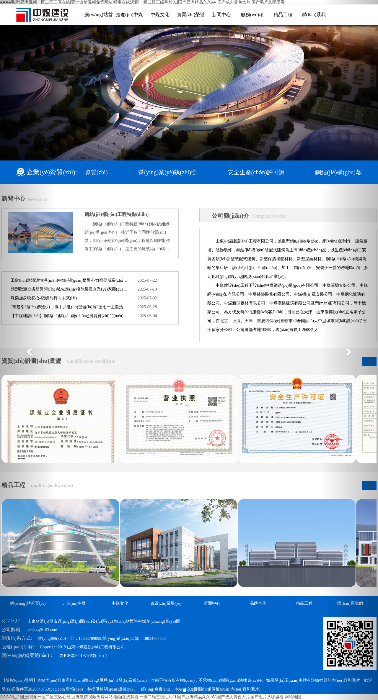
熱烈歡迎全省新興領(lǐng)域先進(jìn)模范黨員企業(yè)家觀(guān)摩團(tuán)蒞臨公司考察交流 (70, 289)
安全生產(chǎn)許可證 (262, 172)
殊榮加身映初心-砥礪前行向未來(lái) (44, 298)
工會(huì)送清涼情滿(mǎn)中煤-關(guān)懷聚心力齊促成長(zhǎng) (70, 280)
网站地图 (293, 697)
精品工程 (282, 14)
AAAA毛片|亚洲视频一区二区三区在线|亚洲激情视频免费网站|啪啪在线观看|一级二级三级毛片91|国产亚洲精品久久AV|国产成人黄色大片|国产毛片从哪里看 (142, 697)
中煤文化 (160, 14)
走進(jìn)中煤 (129, 14)
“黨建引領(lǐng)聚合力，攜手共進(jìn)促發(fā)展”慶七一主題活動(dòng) (70, 307)
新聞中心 (221, 14)
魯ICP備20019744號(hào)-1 (83, 655)
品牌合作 (258, 603)
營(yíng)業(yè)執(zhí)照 (174, 172)
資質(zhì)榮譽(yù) (166, 603)
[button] (28, 350)
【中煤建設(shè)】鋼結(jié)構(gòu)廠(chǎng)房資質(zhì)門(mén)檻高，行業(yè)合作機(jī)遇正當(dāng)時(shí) (70, 316)
